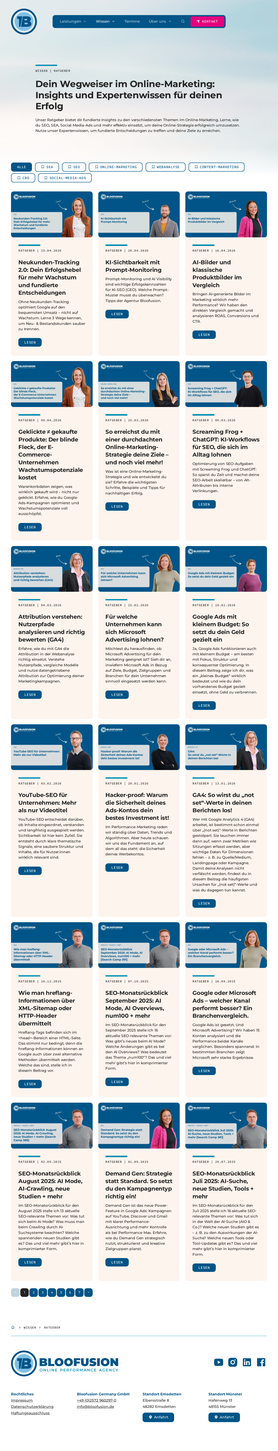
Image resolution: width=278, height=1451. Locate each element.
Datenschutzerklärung (32, 1406)
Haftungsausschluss (30, 1413)
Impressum (22, 1400)
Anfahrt (158, 1417)
